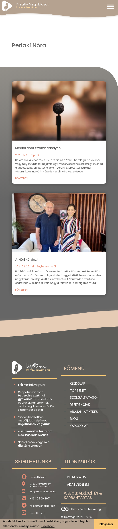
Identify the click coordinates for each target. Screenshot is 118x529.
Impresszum (77, 477)
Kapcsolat (79, 425)
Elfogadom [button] (106, 524)
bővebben (21, 178)
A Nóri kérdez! (26, 259)
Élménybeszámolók (44, 266)
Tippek (35, 155)
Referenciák (80, 404)
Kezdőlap (77, 383)
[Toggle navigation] (110, 6)
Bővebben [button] (47, 526)
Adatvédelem (78, 484)
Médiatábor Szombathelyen (38, 148)
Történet (78, 390)
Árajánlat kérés (84, 411)
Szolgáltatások (84, 397)
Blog (74, 418)
